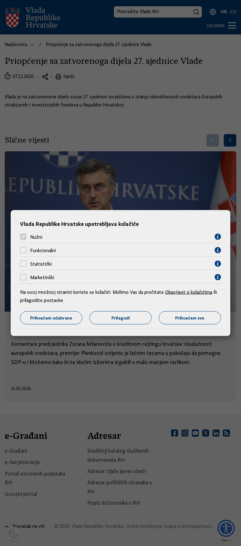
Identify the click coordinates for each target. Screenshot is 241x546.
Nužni (36, 237)
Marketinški (42, 277)
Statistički (41, 264)
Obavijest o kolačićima (188, 292)
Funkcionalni (43, 250)
